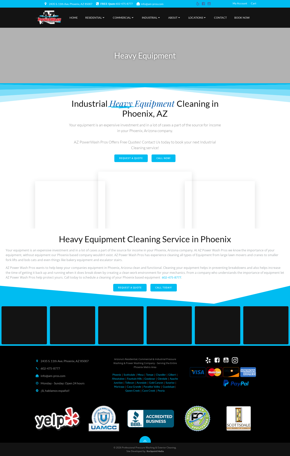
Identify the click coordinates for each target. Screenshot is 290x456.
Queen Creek (132, 390)
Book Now (242, 17)
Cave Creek (148, 390)
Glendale (162, 378)
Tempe (149, 374)
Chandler (161, 374)
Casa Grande (134, 386)
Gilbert (172, 374)
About (174, 17)
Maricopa (119, 386)
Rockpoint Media (155, 451)
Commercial (123, 17)
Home (74, 17)
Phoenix (116, 374)
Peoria (161, 390)
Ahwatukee (118, 378)
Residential (95, 17)
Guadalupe (169, 386)
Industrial (151, 17)
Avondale (142, 382)
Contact (220, 17)
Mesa (140, 374)
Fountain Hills (134, 378)
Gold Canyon (156, 382)
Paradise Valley (152, 386)
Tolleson (129, 382)
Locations (197, 17)
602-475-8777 (171, 277)
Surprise (170, 382)
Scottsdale (129, 374)
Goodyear (149, 378)
